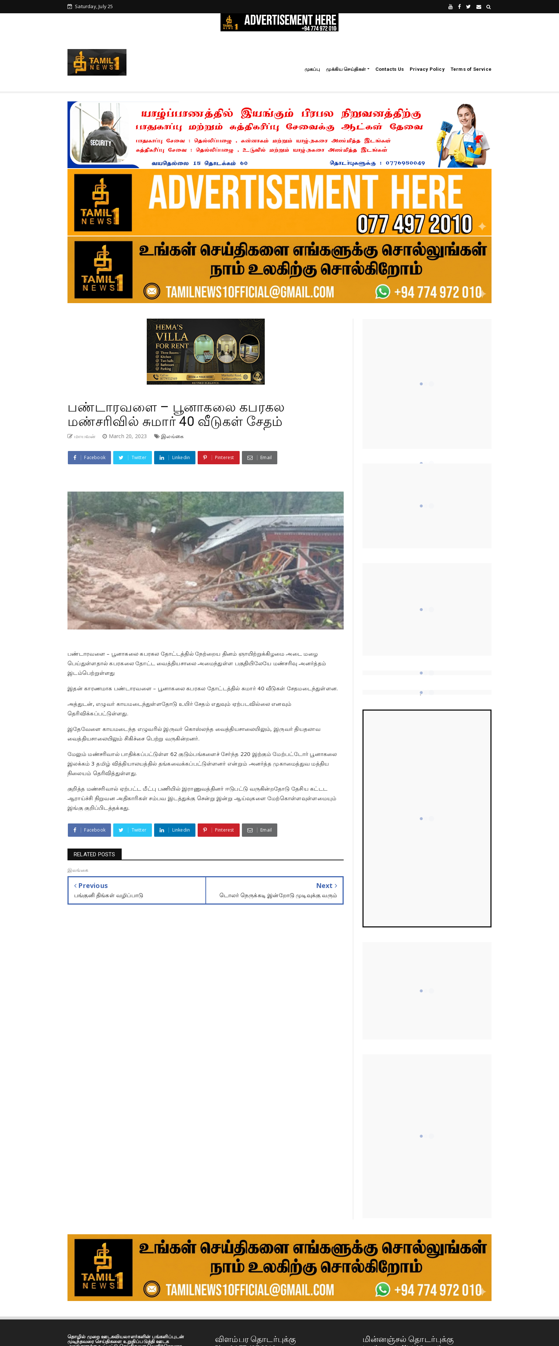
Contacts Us (389, 69)
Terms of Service (471, 69)
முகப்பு (312, 69)
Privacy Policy (427, 69)
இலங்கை (172, 436)
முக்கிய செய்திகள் (346, 69)
